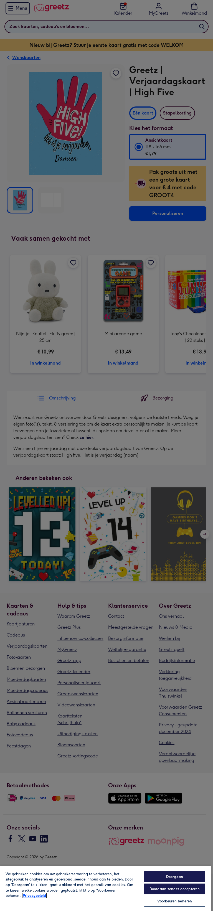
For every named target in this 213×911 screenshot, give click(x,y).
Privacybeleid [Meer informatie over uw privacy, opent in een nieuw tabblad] (34, 896)
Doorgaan (174, 877)
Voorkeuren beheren (174, 901)
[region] (105, 888)
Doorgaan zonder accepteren (174, 889)
